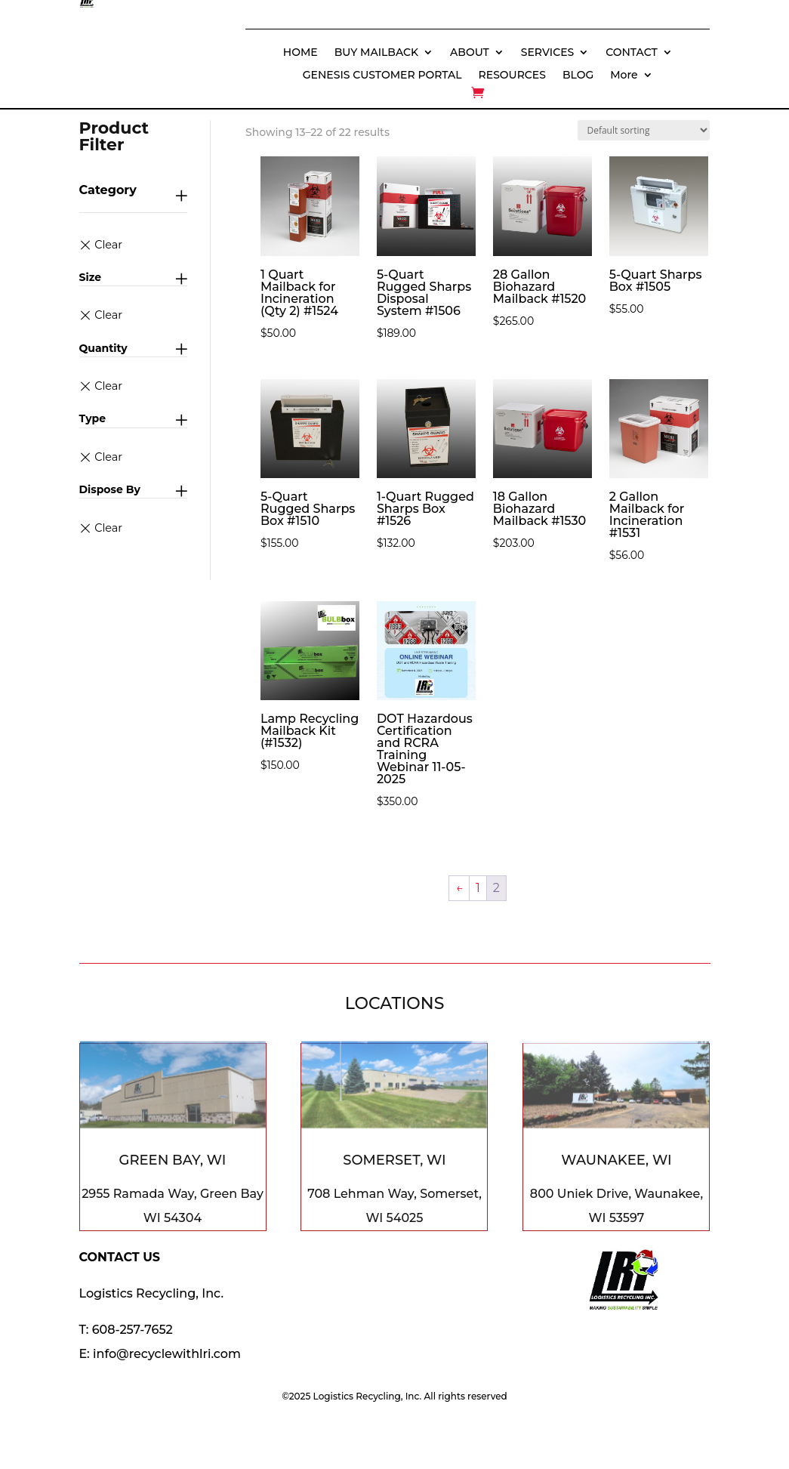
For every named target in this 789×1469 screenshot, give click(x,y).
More (623, 75)
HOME (300, 53)
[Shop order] (644, 130)
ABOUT (469, 53)
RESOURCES (512, 75)
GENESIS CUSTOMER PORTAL (382, 75)
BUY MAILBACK (376, 53)
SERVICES (547, 53)
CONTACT (631, 53)
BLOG (577, 75)
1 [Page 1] (478, 888)
